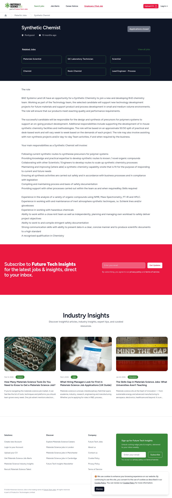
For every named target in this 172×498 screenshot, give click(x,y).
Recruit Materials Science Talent (17, 469)
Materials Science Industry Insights (19, 464)
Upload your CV (11, 453)
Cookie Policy (94, 458)
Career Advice (72, 6)
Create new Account (13, 442)
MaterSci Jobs (21, 15)
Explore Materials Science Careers (60, 442)
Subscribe (155, 454)
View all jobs (144, 49)
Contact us (92, 453)
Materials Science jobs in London (60, 447)
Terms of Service (95, 469)
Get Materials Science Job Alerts (18, 458)
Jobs (74, 377)
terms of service (152, 272)
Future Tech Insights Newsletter (59, 464)
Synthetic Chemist (42, 15)
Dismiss (99, 489)
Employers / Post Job (94, 6)
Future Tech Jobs (95, 442)
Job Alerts (55, 6)
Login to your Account (13, 447)
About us (92, 447)
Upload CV (151, 6)
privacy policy (135, 272)
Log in (164, 6)
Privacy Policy (94, 464)
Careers (20, 377)
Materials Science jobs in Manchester (61, 453)
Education (133, 377)
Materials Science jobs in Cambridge (61, 458)
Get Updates (154, 265)
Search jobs (39, 6)
